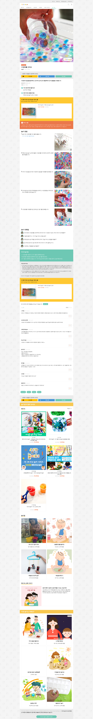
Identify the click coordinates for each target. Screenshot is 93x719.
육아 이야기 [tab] (47, 7)
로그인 (53, 1)
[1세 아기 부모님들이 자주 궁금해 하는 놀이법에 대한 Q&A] (32, 275)
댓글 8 (22, 69)
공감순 (67, 307)
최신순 (70, 307)
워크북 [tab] (35, 7)
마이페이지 (70, 1)
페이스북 (44, 76)
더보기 (69, 408)
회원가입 (58, 1)
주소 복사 (63, 76)
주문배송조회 (63, 1)
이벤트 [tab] (40, 7)
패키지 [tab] (22, 7)
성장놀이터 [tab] (28, 7)
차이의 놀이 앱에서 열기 (46, 716)
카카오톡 (27, 76)
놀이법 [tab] (53, 7)
